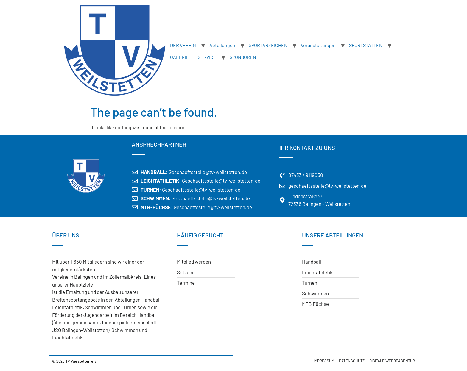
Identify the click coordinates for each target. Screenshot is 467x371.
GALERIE (179, 57)
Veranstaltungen (318, 45)
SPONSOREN (243, 57)
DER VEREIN (183, 45)
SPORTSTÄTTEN (365, 45)
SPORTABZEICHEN (268, 45)
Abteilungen (222, 45)
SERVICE (207, 57)
